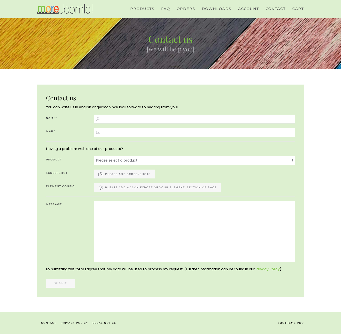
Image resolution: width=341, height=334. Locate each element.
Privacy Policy (268, 269)
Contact (276, 9)
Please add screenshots (124, 174)
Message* (54, 204)
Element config (60, 186)
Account (248, 9)
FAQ (165, 9)
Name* (51, 117)
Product (54, 159)
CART (298, 9)
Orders (186, 9)
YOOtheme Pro (291, 322)
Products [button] (142, 9)
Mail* (50, 131)
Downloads (216, 9)
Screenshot (57, 172)
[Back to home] (65, 9)
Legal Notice (104, 322)
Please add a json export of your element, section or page (157, 187)
